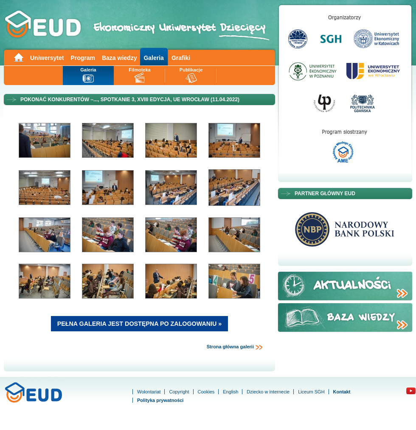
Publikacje (191, 69)
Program (82, 57)
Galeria (153, 57)
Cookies (206, 391)
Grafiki (180, 57)
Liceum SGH (311, 391)
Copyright (179, 391)
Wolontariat (148, 391)
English (230, 391)
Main (18, 57)
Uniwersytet (47, 57)
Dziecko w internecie (268, 391)
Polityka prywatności (160, 400)
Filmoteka (139, 69)
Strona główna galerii (235, 347)
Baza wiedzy (119, 57)
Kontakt (342, 391)
